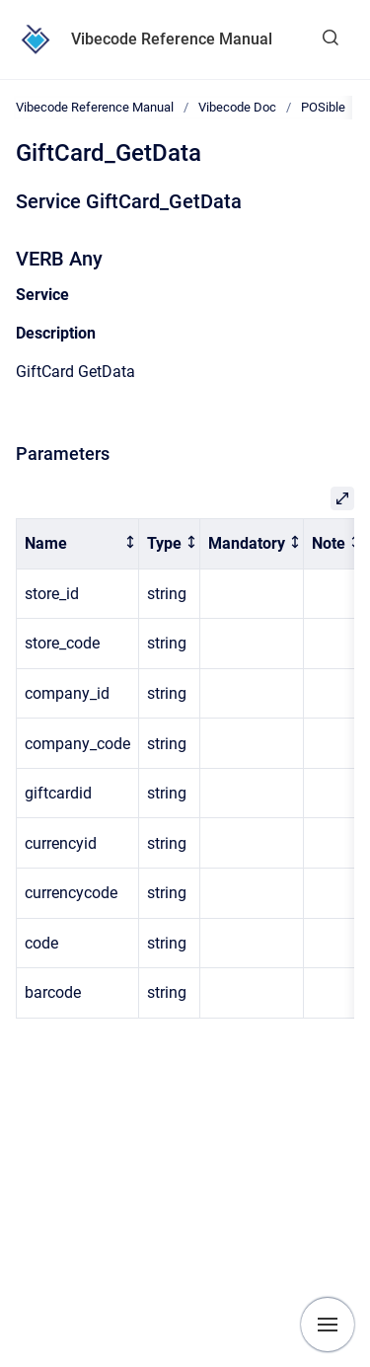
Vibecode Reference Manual (171, 39)
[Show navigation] (327, 1324)
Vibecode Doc (237, 107)
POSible (323, 107)
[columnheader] (78, 544)
